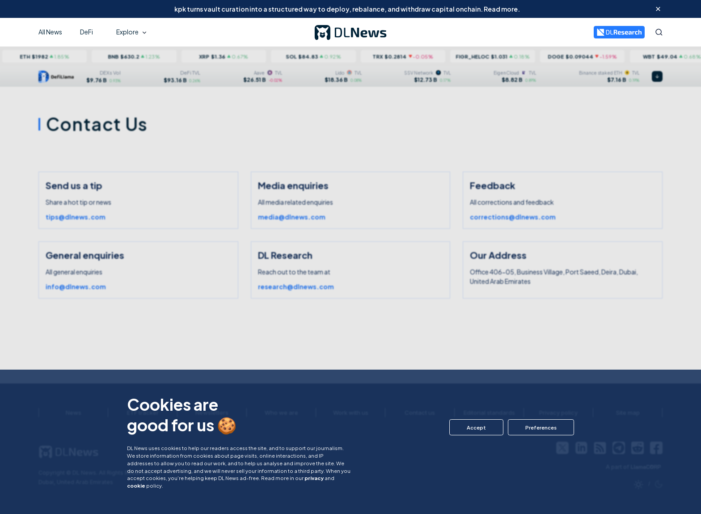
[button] (476, 427)
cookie (136, 485)
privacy (314, 478)
